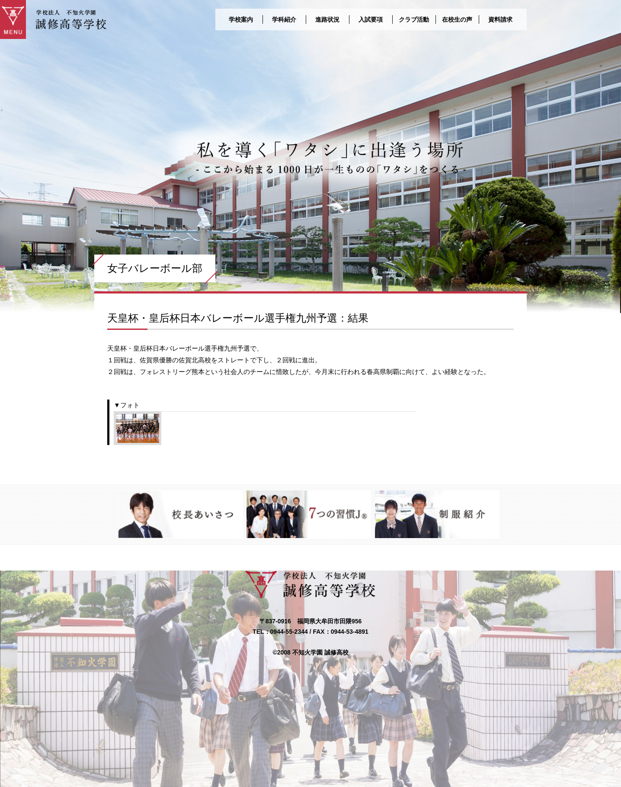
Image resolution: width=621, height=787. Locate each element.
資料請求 (500, 19)
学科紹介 (284, 19)
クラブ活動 (414, 19)
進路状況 (327, 19)
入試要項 (371, 19)
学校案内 (241, 19)
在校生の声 (457, 19)
